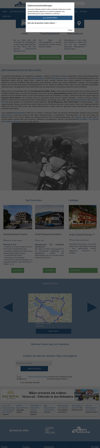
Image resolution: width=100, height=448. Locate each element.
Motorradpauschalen (38, 11)
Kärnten (96, 119)
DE (61, 3)
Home (4, 11)
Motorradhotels (17, 11)
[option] (50, 313)
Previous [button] (8, 307)
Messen (83, 11)
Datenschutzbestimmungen (37, 377)
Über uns (6, 16)
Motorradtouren (58, 11)
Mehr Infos (75, 270)
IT (63, 3)
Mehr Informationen (25, 57)
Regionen (73, 11)
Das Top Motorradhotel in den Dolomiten (91, 408)
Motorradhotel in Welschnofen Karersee (35, 408)
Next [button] (92, 307)
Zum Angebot (17, 270)
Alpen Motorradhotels (79, 100)
